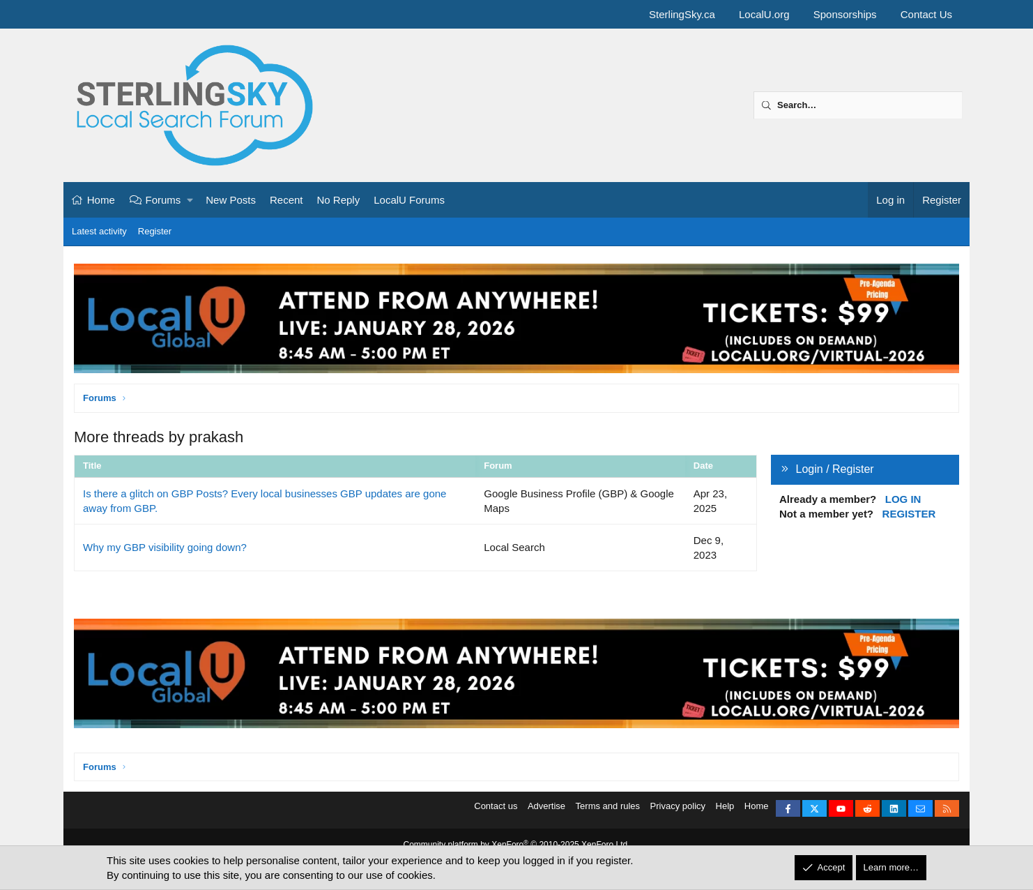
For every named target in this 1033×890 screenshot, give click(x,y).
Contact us (495, 810)
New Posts (231, 200)
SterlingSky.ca (682, 14)
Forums (163, 200)
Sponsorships (845, 14)
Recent (286, 200)
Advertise (546, 810)
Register (154, 231)
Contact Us (926, 14)
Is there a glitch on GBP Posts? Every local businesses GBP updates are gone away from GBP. (264, 501)
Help (725, 810)
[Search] (858, 105)
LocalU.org (764, 14)
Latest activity (99, 231)
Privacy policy (677, 810)
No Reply (338, 200)
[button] (190, 200)
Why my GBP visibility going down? (165, 547)
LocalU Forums (409, 200)
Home (101, 200)
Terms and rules (608, 810)
